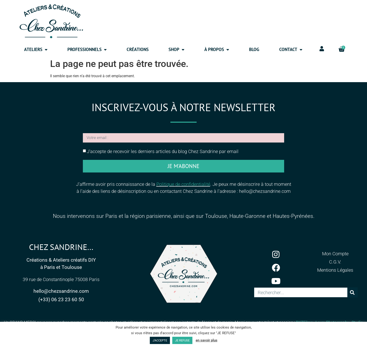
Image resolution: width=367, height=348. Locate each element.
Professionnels (87, 49)
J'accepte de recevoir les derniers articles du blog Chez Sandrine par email (163, 152)
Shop (176, 49)
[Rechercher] (352, 293)
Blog (254, 49)
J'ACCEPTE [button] (160, 340)
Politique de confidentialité (183, 185)
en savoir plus (206, 340)
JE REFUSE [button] (182, 340)
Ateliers (36, 49)
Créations (138, 49)
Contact (290, 49)
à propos (216, 49)
